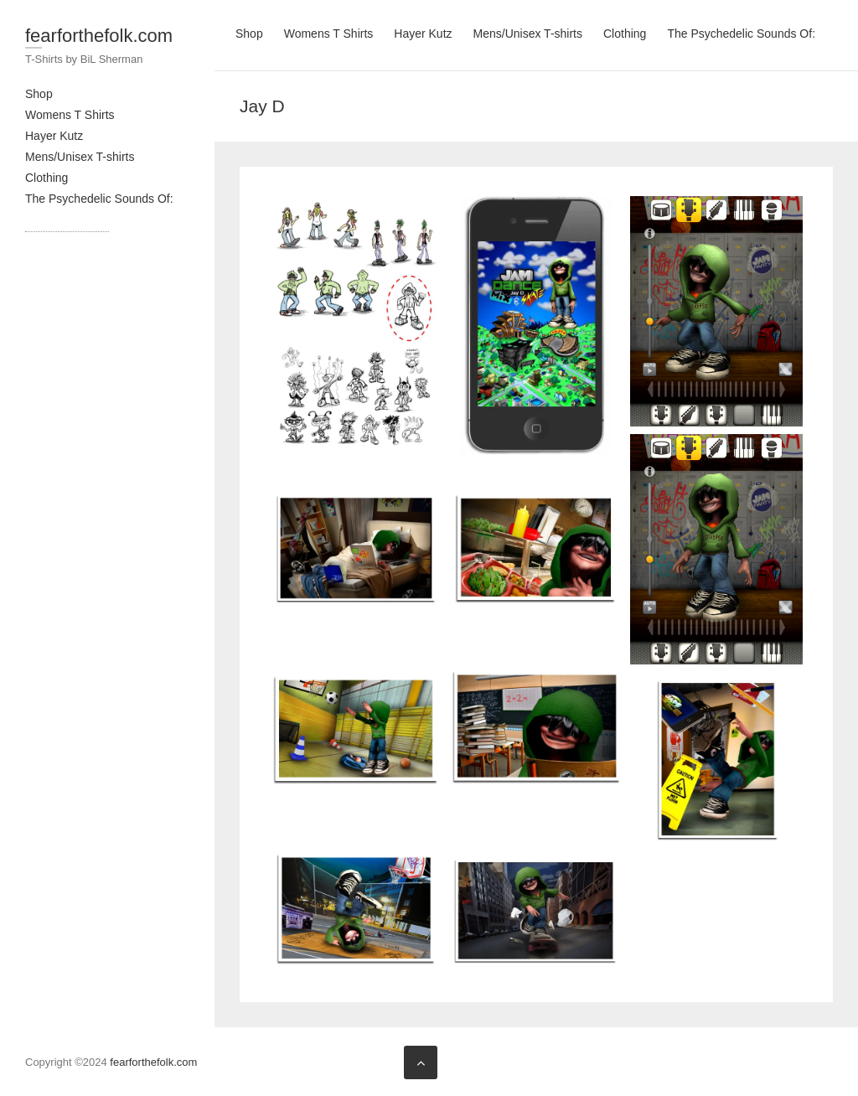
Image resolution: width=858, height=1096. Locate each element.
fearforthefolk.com (99, 35)
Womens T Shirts (70, 114)
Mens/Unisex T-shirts (79, 156)
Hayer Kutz (54, 135)
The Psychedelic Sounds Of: (99, 198)
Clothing (46, 177)
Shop (39, 94)
